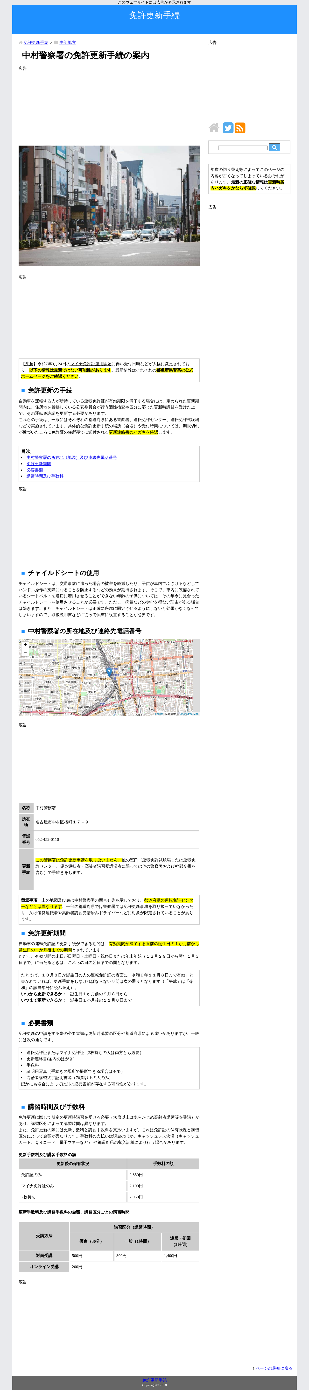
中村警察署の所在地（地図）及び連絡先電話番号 (72, 457)
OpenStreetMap (189, 713)
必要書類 (35, 470)
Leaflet (159, 713)
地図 (108, 677)
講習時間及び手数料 (45, 476)
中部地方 (67, 42)
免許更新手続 (36, 42)
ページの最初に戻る (274, 1368)
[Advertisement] (109, 105)
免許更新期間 (39, 464)
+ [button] (25, 645)
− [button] (25, 652)
